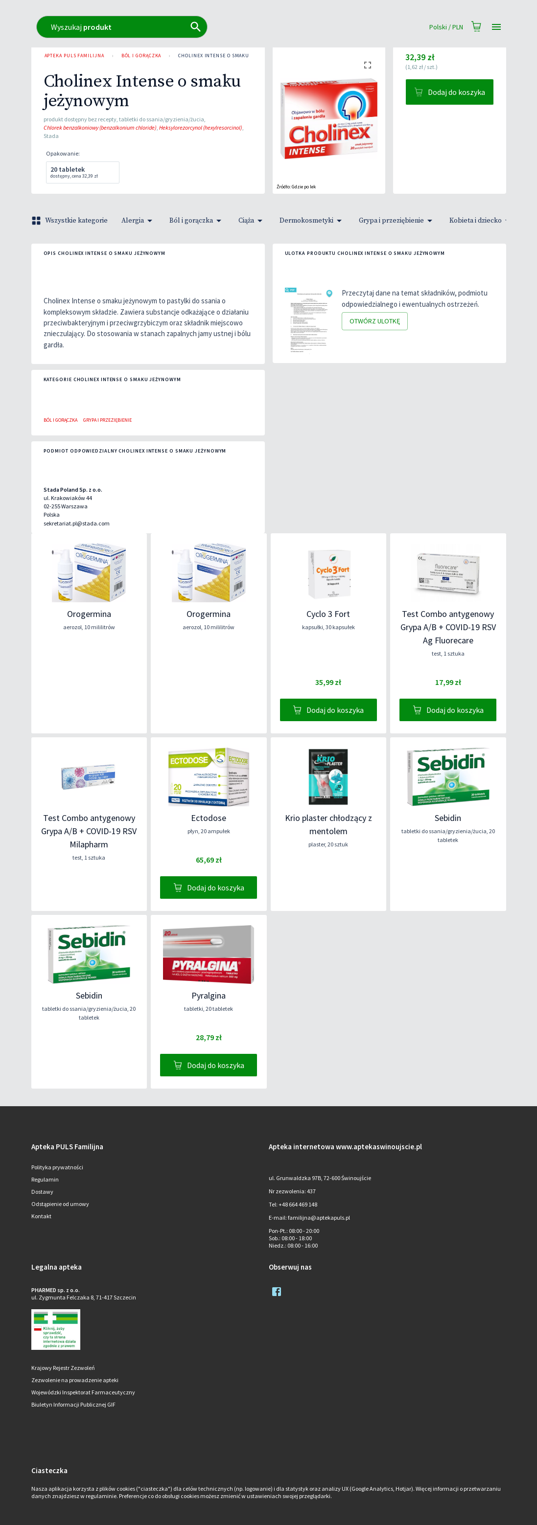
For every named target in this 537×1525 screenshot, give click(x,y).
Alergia (139, 220)
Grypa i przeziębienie (397, 220)
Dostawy (42, 1191)
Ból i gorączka (141, 55)
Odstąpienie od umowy (60, 1203)
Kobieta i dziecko (481, 220)
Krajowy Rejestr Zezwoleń (63, 1367)
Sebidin (448, 817)
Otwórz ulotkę (374, 321)
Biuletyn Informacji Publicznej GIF (73, 1404)
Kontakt (41, 1216)
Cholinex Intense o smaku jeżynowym (229, 55)
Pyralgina (208, 995)
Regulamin (45, 1179)
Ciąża (252, 220)
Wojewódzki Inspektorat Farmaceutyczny (83, 1392)
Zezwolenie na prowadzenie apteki (74, 1380)
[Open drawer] (496, 27)
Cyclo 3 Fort (328, 613)
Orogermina (89, 613)
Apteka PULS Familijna (74, 55)
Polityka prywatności (57, 1167)
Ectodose (208, 817)
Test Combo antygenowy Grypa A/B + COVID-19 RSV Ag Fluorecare (448, 627)
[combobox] (250, 27)
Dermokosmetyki (312, 220)
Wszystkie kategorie (70, 220)
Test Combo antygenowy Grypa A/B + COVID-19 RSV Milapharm (89, 831)
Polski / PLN (446, 27)
